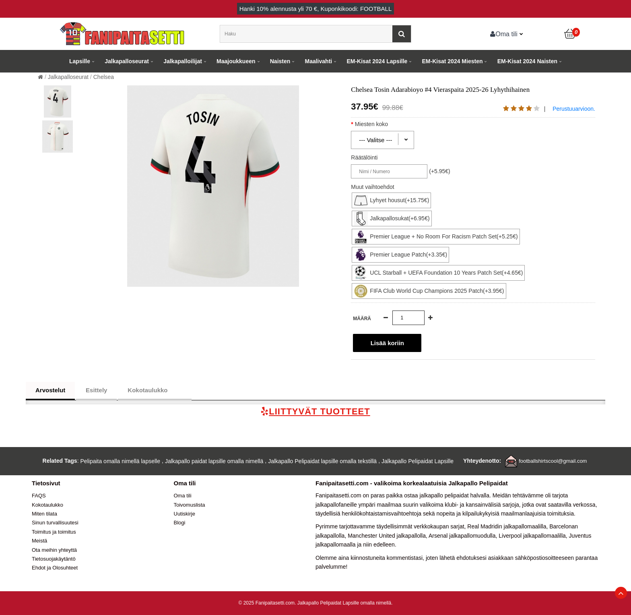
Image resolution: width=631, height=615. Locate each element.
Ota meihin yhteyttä (54, 550)
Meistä (39, 541)
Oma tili (504, 33)
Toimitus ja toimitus (54, 532)
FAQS (39, 496)
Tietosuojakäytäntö (54, 559)
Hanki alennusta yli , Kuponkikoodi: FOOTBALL (315, 8)
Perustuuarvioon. (574, 109)
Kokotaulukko (154, 390)
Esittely (96, 390)
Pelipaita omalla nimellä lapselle (120, 461)
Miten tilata (44, 514)
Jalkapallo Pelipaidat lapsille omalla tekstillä (322, 461)
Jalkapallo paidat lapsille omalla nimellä (214, 461)
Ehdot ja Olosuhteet (55, 568)
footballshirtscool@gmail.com (553, 461)
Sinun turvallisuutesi (55, 523)
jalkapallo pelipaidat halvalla (454, 495)
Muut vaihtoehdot (372, 187)
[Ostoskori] (570, 34)
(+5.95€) (439, 171)
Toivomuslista (189, 505)
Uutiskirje (184, 514)
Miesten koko (378, 124)
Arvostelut (50, 390)
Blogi (180, 523)
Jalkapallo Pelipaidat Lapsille (417, 461)
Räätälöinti (364, 157)
